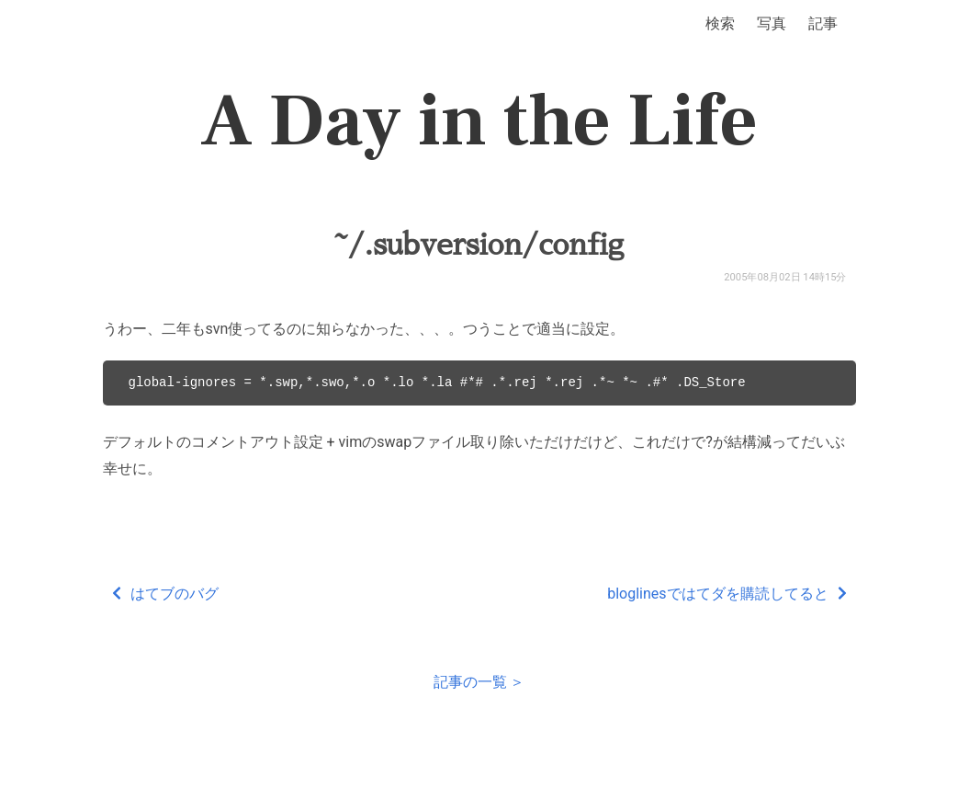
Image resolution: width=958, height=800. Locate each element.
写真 (771, 23)
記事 (823, 23)
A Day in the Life (479, 121)
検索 (720, 23)
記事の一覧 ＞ (479, 682)
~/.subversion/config (479, 244)
